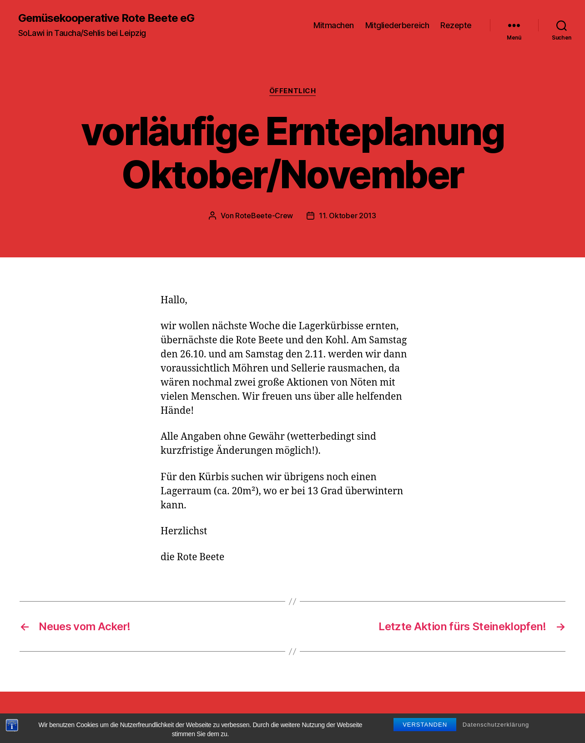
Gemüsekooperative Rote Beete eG (106, 18)
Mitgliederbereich (397, 25)
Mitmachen (333, 25)
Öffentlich (292, 91)
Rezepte (456, 25)
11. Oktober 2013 (347, 215)
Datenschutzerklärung (496, 735)
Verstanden (425, 735)
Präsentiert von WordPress (249, 717)
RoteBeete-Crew (264, 215)
